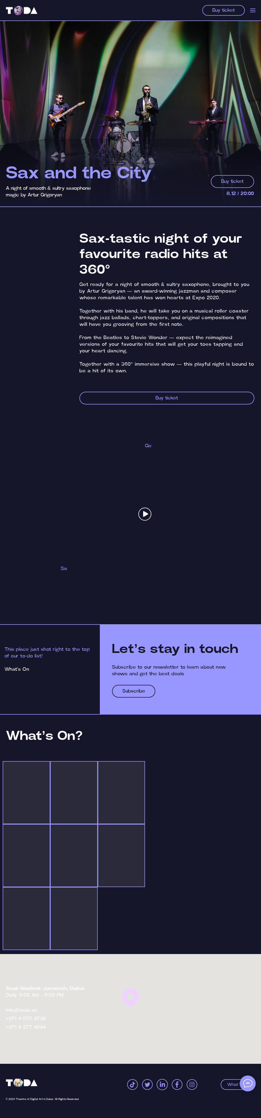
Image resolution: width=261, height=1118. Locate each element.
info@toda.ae (21, 1010)
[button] (144, 514)
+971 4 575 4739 (26, 1018)
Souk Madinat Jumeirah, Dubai (45, 988)
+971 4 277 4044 (26, 1027)
